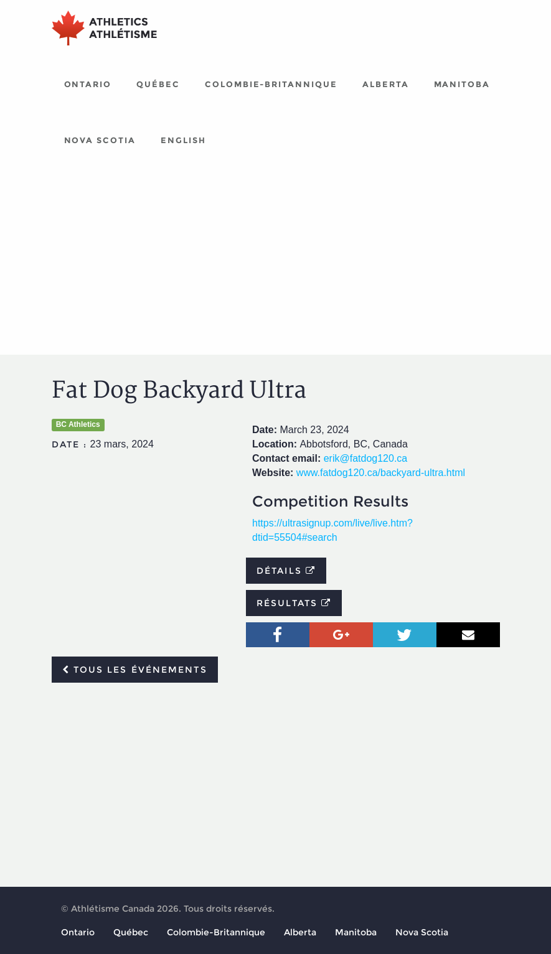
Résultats (294, 603)
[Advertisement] (276, 261)
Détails (286, 570)
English (183, 140)
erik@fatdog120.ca (366, 458)
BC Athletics (78, 424)
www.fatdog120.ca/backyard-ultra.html (380, 472)
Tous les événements (134, 669)
